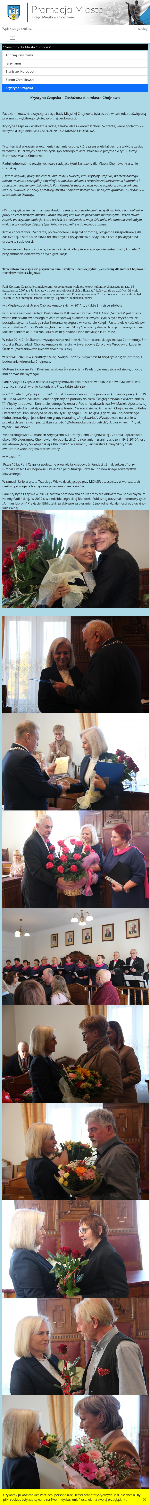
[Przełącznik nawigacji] (12, 38)
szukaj (142, 29)
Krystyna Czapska (19, 88)
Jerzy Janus (13, 63)
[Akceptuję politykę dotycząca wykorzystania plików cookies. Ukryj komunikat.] (144, 1499)
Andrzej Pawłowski (19, 55)
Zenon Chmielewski (20, 80)
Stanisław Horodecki (20, 71)
